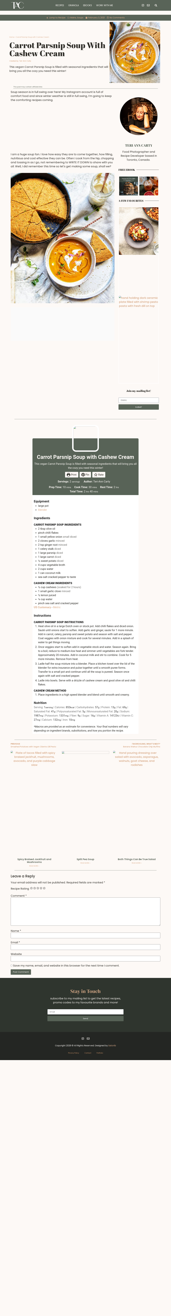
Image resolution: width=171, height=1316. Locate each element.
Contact (87, 1309)
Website (16, 1210)
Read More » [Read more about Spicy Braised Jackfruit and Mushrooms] (34, 1122)
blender (42, 661)
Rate (99, 626)
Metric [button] (57, 759)
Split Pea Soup (85, 1115)
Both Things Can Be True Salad (137, 1115)
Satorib (112, 1301)
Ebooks (87, 5)
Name (16, 1186)
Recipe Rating (20, 1144)
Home (11, 37)
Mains (73, 17)
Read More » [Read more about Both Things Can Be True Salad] (137, 1119)
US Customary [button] (42, 759)
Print (72, 626)
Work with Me (104, 5)
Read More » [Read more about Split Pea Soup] (85, 1119)
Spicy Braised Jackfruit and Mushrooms (34, 1116)
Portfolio (100, 1309)
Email (15, 1198)
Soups (80, 17)
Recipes (60, 5)
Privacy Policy (73, 1309)
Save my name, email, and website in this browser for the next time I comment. (66, 1221)
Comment (19, 1151)
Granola (73, 5)
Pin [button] (85, 626)
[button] (156, 5)
